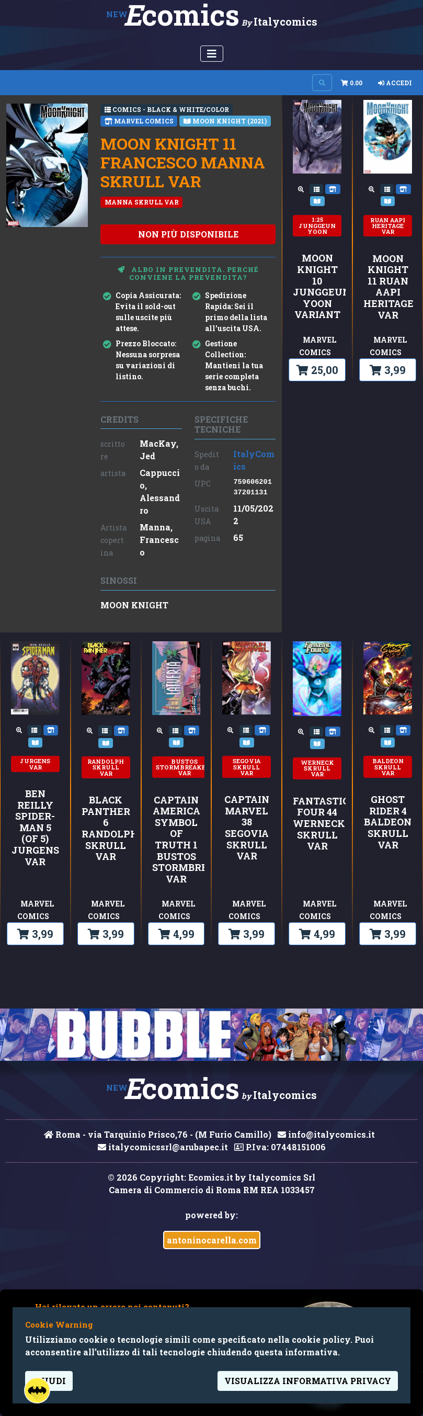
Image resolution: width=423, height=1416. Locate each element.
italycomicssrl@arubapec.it (163, 1146)
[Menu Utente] (211, 54)
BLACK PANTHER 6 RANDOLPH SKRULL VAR (106, 829)
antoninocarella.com (212, 1239)
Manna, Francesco (159, 540)
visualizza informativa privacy (307, 1380)
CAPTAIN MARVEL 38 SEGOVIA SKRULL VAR (246, 828)
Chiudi (49, 1380)
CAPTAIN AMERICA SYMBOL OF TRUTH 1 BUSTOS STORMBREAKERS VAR (176, 840)
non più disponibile (188, 234)
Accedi (395, 82)
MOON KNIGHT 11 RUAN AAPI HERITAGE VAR (387, 287)
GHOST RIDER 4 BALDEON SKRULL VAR (387, 822)
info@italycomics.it (326, 1134)
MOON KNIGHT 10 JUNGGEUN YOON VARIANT (317, 287)
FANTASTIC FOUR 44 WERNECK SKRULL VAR (317, 824)
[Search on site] (322, 82)
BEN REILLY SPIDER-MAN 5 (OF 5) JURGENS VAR (35, 827)
